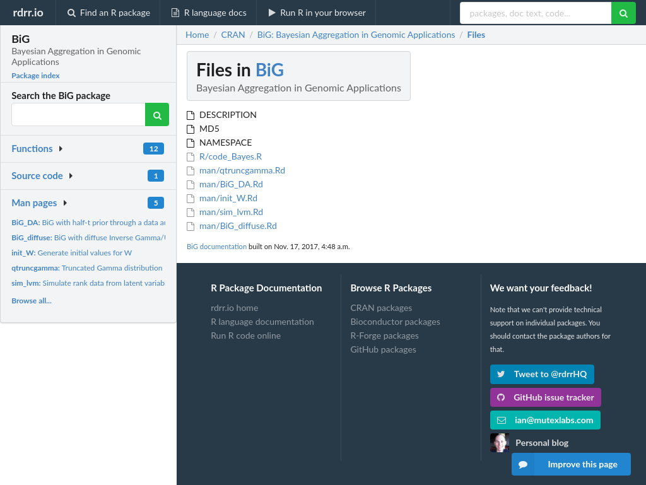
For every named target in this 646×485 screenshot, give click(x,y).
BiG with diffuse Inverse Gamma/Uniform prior (110, 237)
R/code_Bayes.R (224, 156)
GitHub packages (383, 349)
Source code (37, 175)
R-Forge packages (384, 335)
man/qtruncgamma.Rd (236, 170)
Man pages (34, 202)
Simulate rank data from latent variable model (102, 283)
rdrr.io (28, 12)
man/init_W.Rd (222, 197)
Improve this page (565, 464)
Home (197, 34)
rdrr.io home (234, 308)
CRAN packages (381, 308)
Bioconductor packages (395, 321)
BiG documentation (217, 246)
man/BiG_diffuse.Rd (232, 225)
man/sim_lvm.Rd (225, 211)
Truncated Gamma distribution (86, 267)
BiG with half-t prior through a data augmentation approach (124, 222)
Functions (31, 148)
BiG (269, 69)
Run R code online (246, 335)
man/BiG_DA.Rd (225, 183)
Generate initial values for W (71, 252)
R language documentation (262, 321)
